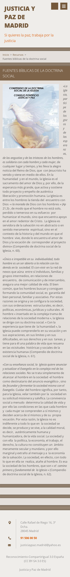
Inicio (6, 54)
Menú (63, 6)
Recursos (18, 54)
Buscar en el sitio (54, 6)
